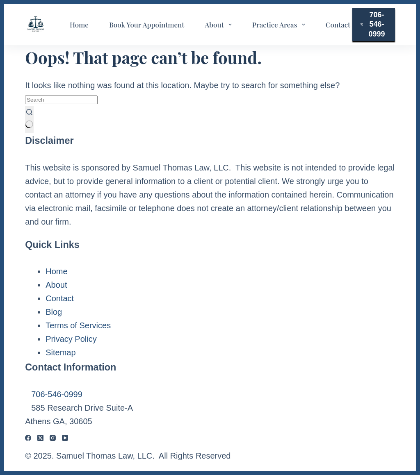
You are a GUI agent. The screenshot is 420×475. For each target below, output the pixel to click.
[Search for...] (61, 99)
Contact (338, 24)
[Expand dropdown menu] (230, 25)
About (220, 25)
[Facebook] (28, 438)
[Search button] (29, 119)
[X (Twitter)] (40, 438)
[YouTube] (65, 438)
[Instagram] (53, 438)
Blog (54, 311)
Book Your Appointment (146, 24)
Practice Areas (280, 25)
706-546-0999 (373, 24)
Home (79, 24)
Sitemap (60, 352)
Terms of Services (78, 325)
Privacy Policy (71, 338)
